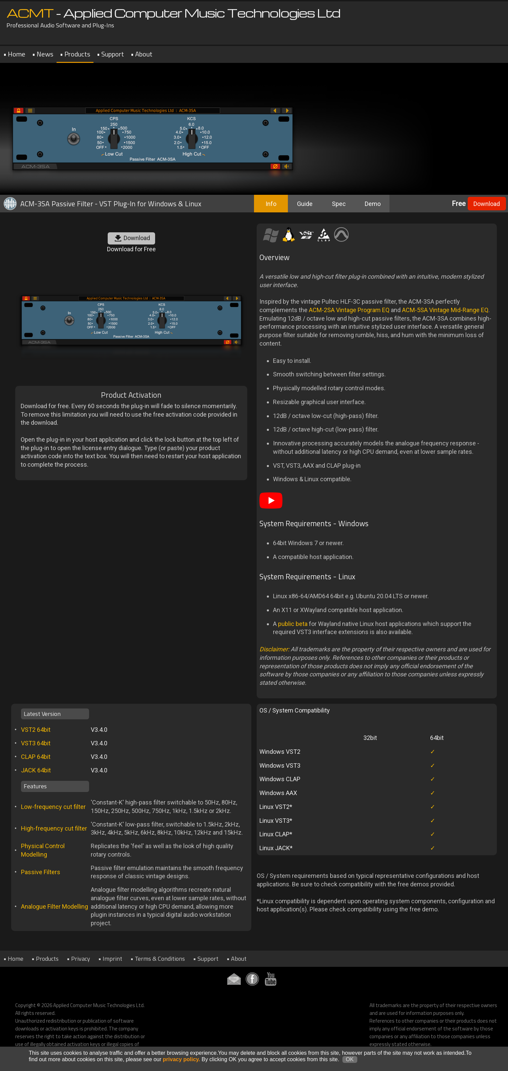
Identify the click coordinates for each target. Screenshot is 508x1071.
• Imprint (110, 958)
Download (486, 203)
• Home (14, 54)
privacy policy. (181, 1064)
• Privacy (78, 958)
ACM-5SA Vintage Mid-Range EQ (445, 309)
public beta (293, 623)
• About (141, 54)
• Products (75, 54)
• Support (110, 54)
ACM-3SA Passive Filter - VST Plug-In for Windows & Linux (102, 203)
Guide (305, 203)
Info (271, 203)
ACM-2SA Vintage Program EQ (349, 309)
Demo (373, 203)
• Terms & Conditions (157, 958)
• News (42, 54)
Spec (339, 203)
